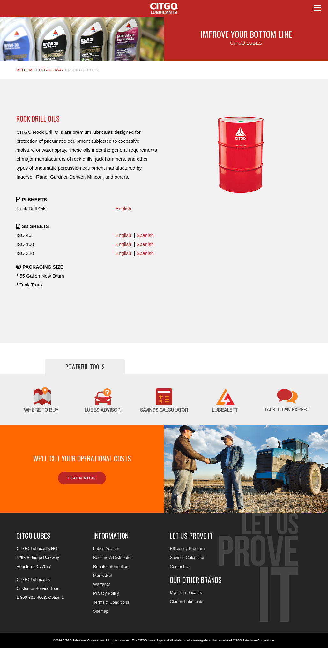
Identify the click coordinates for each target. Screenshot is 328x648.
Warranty (101, 584)
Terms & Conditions (111, 602)
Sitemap (100, 611)
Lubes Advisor (106, 548)
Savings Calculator (187, 557)
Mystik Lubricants (186, 592)
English (123, 208)
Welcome (25, 70)
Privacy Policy (106, 593)
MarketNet (102, 575)
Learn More (82, 478)
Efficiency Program (187, 548)
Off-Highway (51, 70)
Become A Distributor (112, 557)
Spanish (145, 235)
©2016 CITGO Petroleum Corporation (78, 640)
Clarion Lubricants (186, 601)
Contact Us (180, 566)
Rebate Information (111, 566)
